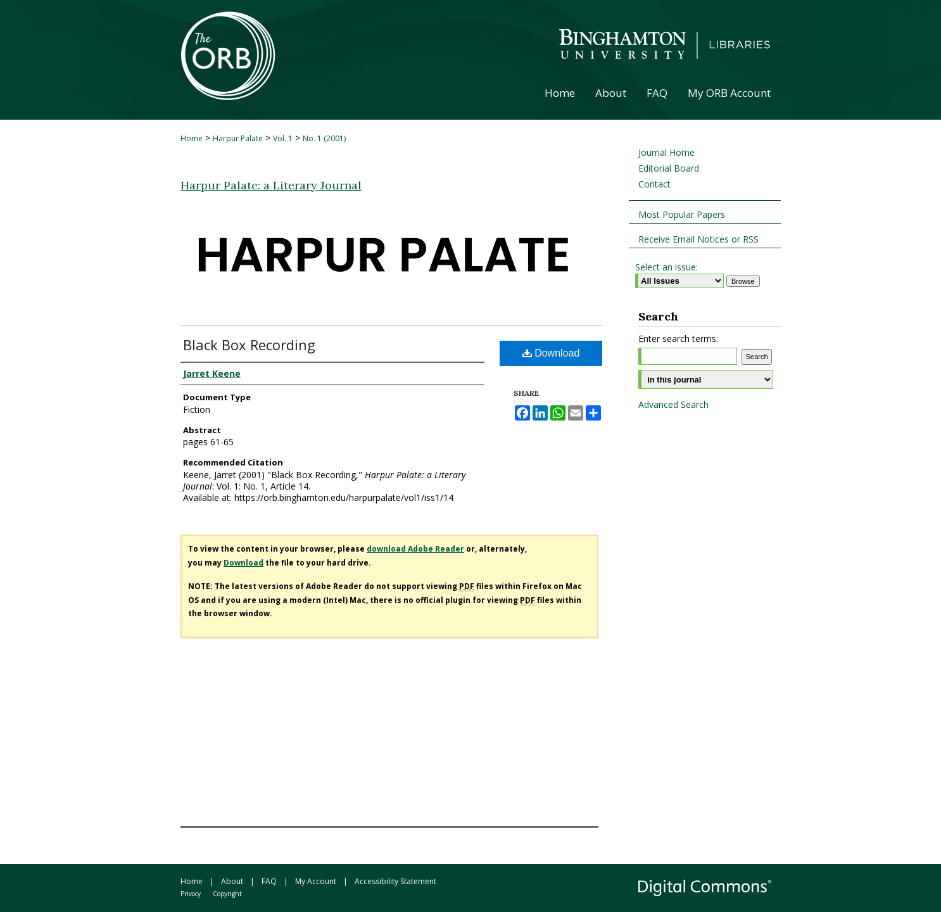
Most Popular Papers (681, 214)
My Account (315, 881)
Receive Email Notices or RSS (698, 239)
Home (191, 138)
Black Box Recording (249, 344)
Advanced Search (673, 404)
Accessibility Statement (395, 881)
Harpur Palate (238, 138)
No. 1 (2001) (324, 138)
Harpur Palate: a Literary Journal (271, 185)
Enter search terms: (678, 338)
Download (551, 353)
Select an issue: (666, 267)
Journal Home (666, 152)
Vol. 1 (283, 138)
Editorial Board (668, 168)
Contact (654, 184)
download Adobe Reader (415, 548)
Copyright (227, 893)
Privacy (190, 893)
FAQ (269, 881)
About (232, 881)
